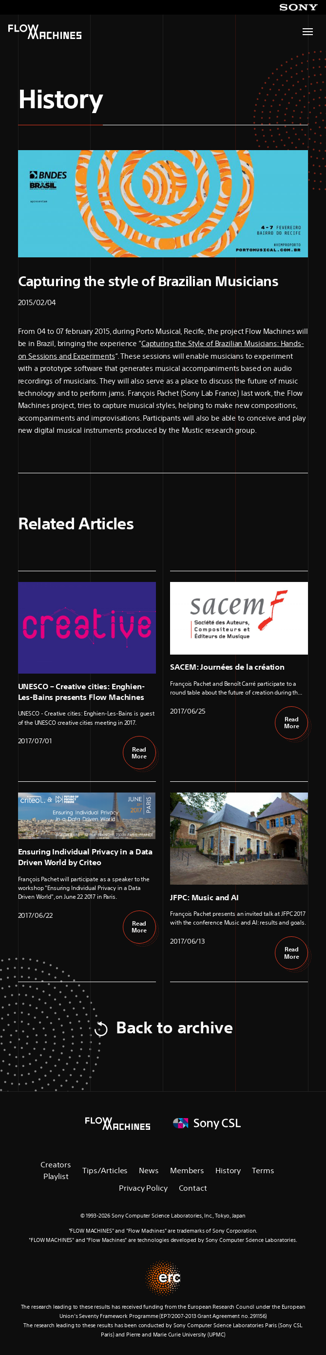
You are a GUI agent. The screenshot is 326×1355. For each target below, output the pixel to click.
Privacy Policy (143, 1188)
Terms (263, 1170)
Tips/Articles (105, 1170)
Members (187, 1170)
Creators (55, 1164)
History (60, 98)
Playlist (56, 1176)
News (148, 1170)
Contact (193, 1188)
